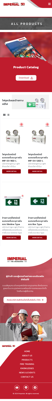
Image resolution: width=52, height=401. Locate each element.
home (27, 351)
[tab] (4, 114)
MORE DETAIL (11, 171)
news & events (27, 372)
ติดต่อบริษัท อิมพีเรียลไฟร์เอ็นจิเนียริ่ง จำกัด (25, 300)
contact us (27, 376)
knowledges (27, 368)
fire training (27, 364)
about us (27, 355)
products (27, 359)
